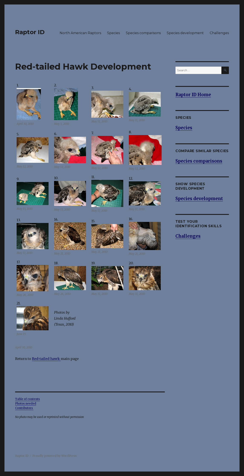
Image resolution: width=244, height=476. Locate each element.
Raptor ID (30, 32)
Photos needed (25, 403)
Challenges (219, 33)
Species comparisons (143, 33)
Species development (185, 33)
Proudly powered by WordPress (54, 456)
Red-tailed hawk (46, 359)
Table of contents (27, 399)
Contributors (24, 408)
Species (113, 33)
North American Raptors (80, 33)
